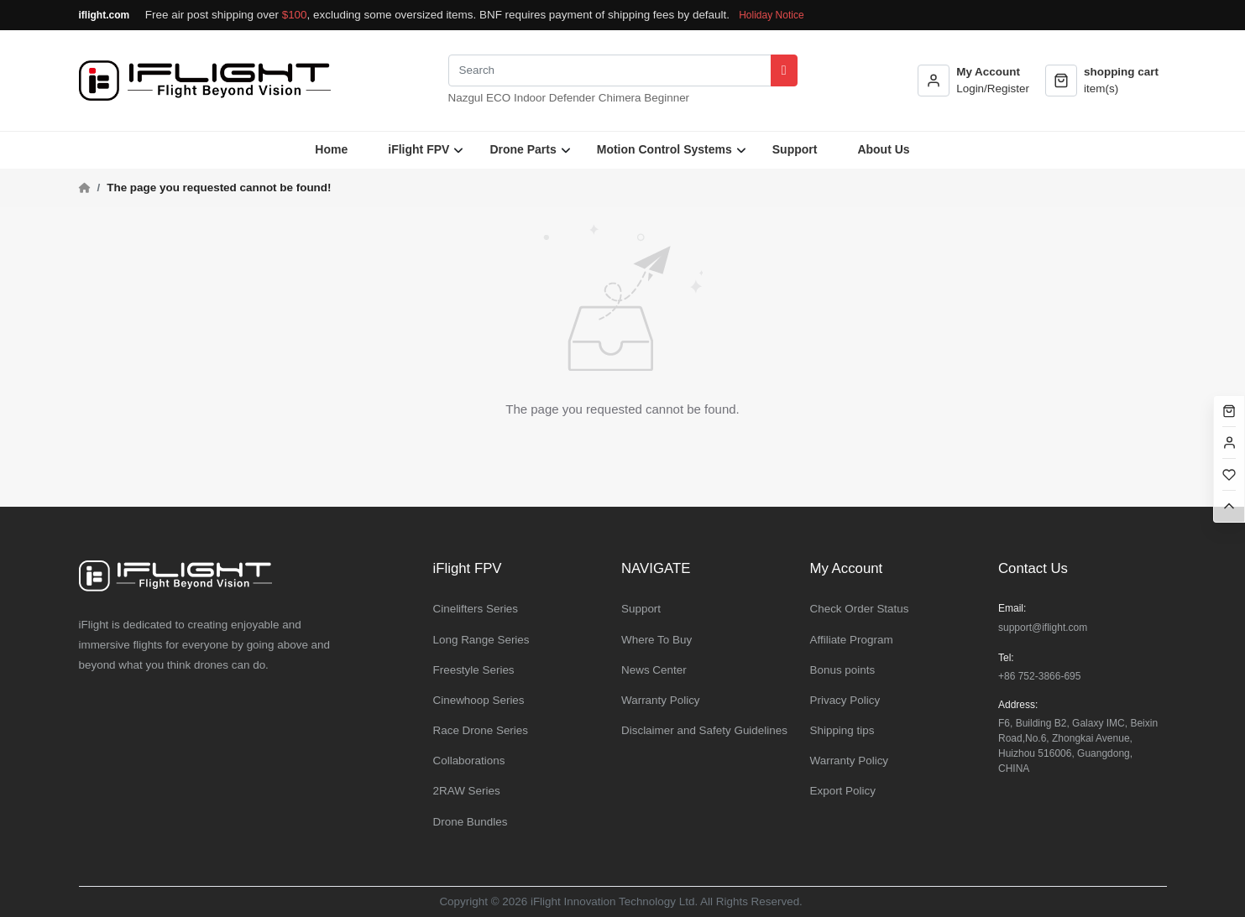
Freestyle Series (474, 670)
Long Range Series (481, 639)
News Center (654, 670)
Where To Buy (656, 639)
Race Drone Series (481, 730)
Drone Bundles (470, 821)
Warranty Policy (660, 700)
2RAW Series (466, 790)
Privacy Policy (845, 700)
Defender (572, 97)
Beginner (666, 97)
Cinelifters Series (476, 608)
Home (331, 149)
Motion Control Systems (664, 149)
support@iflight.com (1042, 627)
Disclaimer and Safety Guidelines (704, 730)
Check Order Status (859, 608)
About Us (883, 149)
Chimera (620, 97)
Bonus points (843, 670)
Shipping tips (842, 730)
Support (795, 149)
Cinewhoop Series (479, 700)
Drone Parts (522, 149)
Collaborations (469, 760)
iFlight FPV (418, 149)
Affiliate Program (851, 639)
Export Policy (843, 790)
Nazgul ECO (479, 97)
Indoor (530, 97)
